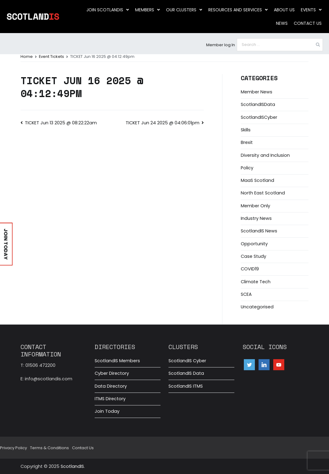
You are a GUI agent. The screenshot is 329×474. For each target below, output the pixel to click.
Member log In (220, 45)
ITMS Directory (110, 399)
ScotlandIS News (259, 231)
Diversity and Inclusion (265, 155)
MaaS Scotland (257, 180)
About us (284, 10)
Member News (256, 92)
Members (147, 10)
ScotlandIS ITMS (185, 386)
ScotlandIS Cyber (187, 361)
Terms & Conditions (49, 448)
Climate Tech (255, 282)
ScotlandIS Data (186, 373)
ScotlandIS (72, 466)
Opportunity (254, 244)
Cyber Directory (112, 373)
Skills (246, 130)
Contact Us (308, 23)
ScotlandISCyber (259, 117)
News (282, 23)
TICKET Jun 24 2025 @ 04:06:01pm (162, 123)
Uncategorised (257, 307)
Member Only (255, 206)
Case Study (253, 256)
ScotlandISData (258, 104)
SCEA (246, 294)
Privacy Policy (13, 448)
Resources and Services (238, 10)
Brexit (247, 142)
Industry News (256, 218)
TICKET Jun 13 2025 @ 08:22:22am (61, 123)
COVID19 (250, 269)
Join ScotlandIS (107, 10)
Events (311, 10)
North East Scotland (263, 193)
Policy (247, 168)
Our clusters (184, 10)
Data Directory (111, 386)
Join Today (107, 411)
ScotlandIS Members (117, 361)
